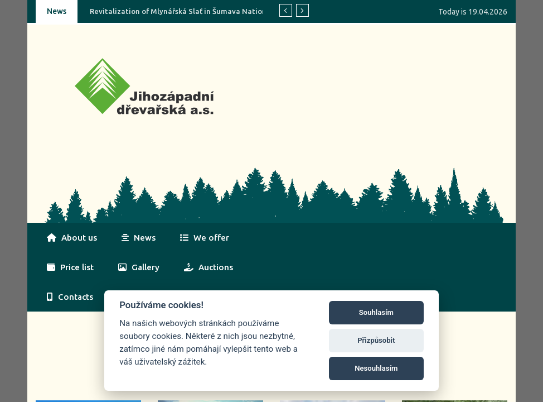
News (139, 237)
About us (72, 237)
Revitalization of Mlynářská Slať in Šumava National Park (190, 11)
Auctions (208, 267)
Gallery (138, 267)
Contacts (70, 297)
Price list (70, 267)
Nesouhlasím (376, 368)
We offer (204, 237)
